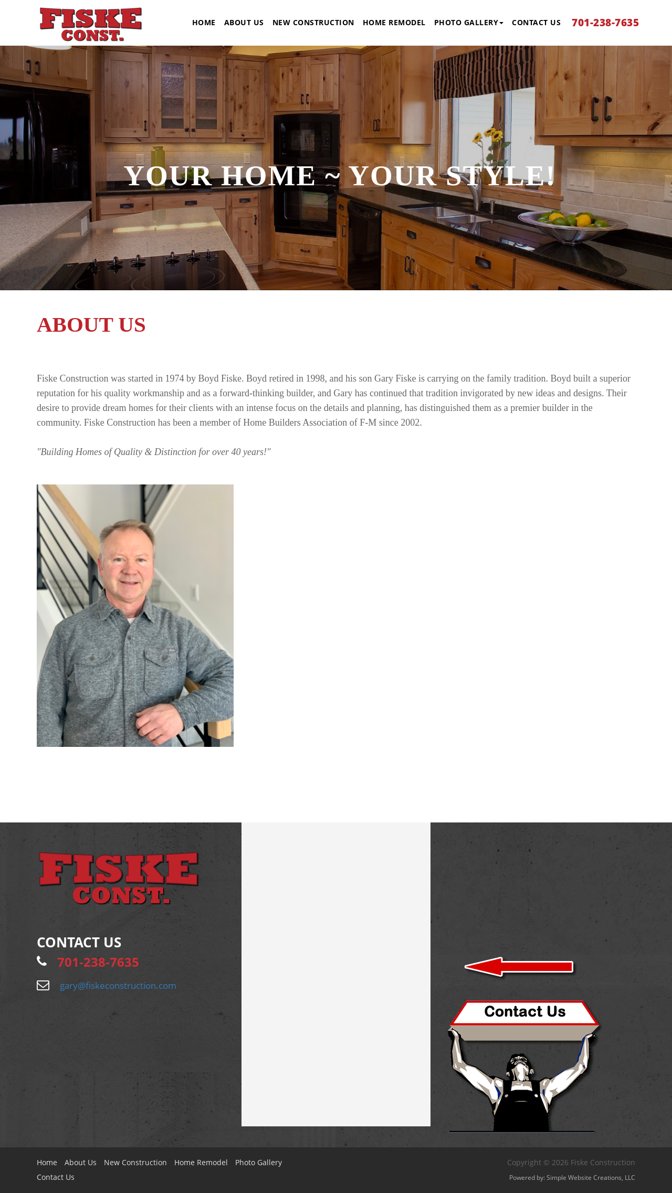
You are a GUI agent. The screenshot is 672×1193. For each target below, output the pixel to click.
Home (204, 22)
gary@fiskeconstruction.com (118, 985)
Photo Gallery (258, 1162)
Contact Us (536, 22)
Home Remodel (394, 22)
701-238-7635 (605, 22)
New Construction (313, 22)
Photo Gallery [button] (469, 22)
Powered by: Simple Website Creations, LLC (572, 1177)
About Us (244, 22)
